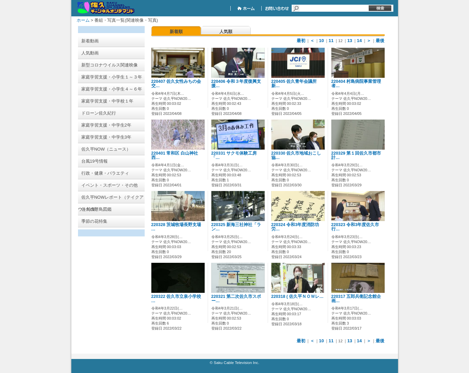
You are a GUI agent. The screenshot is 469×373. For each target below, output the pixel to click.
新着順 (176, 31)
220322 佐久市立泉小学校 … (176, 298)
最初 (301, 40)
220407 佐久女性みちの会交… (176, 83)
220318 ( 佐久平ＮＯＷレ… (297, 296)
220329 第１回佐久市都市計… (356, 155)
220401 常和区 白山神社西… (174, 155)
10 (321, 40)
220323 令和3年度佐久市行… (355, 226)
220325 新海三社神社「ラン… (236, 226)
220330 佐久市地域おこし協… (296, 155)
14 (359, 40)
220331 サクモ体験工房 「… (234, 155)
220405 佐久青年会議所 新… (296, 83)
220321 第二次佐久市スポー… (236, 298)
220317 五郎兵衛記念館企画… (356, 298)
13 (349, 40)
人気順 (225, 31)
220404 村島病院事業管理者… (356, 83)
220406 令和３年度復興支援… (236, 83)
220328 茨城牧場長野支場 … (176, 226)
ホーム (83, 20)
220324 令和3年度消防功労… (295, 226)
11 (331, 40)
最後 (380, 40)
